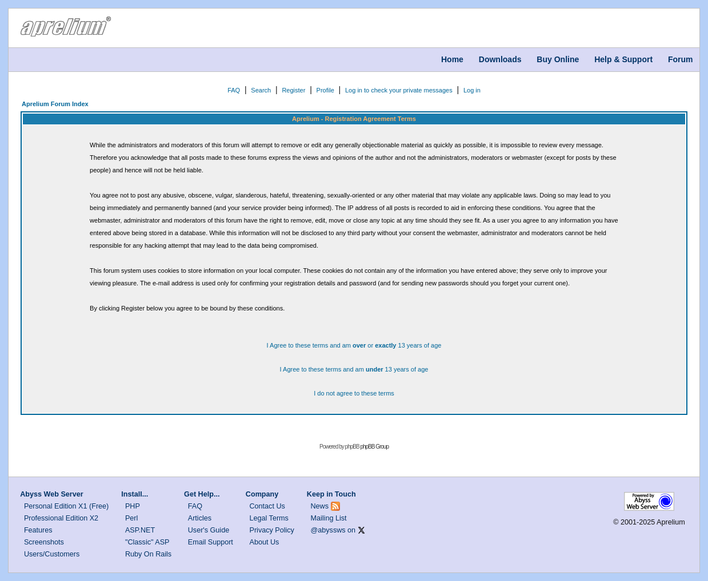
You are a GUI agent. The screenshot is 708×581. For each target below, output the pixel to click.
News (320, 506)
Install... (134, 494)
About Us (264, 542)
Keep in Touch (331, 494)
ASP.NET (140, 530)
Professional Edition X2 (61, 518)
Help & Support (623, 59)
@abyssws (328, 530)
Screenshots (44, 542)
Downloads (500, 59)
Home (452, 59)
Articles (199, 518)
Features (38, 530)
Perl (131, 518)
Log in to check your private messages (399, 90)
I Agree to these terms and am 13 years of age (354, 369)
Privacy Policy (272, 530)
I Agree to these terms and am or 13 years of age (354, 345)
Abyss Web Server (51, 494)
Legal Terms (269, 518)
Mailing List (329, 518)
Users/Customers (51, 554)
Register (293, 90)
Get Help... (201, 494)
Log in (472, 90)
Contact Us (267, 506)
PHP (132, 506)
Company (262, 494)
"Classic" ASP (147, 542)
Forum (680, 59)
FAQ (233, 90)
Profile (325, 90)
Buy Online (558, 59)
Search (261, 90)
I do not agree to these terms (354, 393)
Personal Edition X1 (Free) (66, 506)
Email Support (210, 542)
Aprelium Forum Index (55, 103)
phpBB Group (374, 446)
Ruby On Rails (148, 554)
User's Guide (208, 530)
